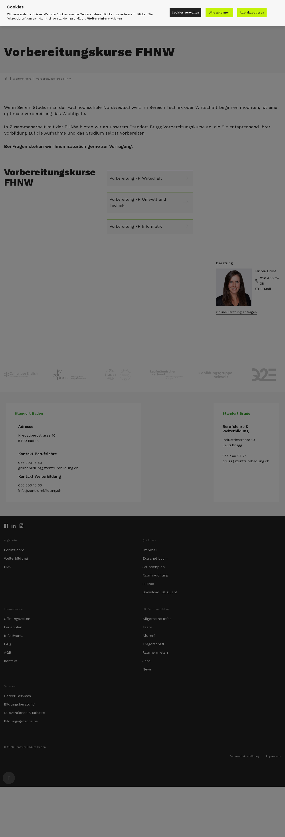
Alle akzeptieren (252, 11)
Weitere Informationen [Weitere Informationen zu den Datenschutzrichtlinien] (104, 17)
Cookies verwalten (185, 11)
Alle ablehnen (219, 11)
